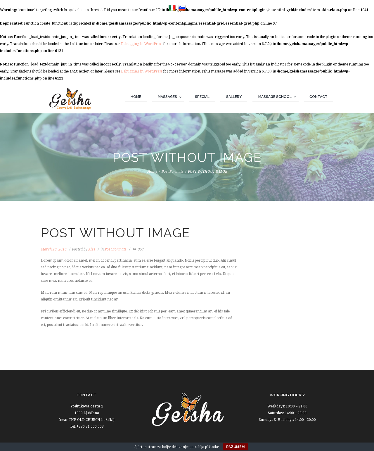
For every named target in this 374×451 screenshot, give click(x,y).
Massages (167, 97)
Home (136, 97)
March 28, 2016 (54, 249)
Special (202, 97)
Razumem (235, 447)
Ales (91, 249)
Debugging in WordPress (141, 44)
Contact (318, 97)
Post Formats (172, 172)
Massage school (275, 97)
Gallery (234, 97)
